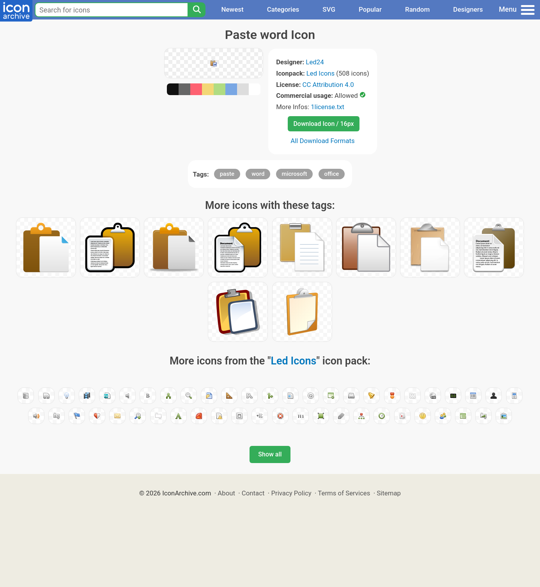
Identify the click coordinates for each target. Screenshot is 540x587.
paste (227, 173)
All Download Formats (322, 141)
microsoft (294, 173)
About (226, 493)
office (331, 173)
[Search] (196, 9)
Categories (283, 9)
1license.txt (327, 107)
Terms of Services (344, 493)
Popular (370, 9)
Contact (253, 493)
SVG (328, 9)
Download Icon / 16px (323, 123)
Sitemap (389, 493)
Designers (468, 9)
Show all (270, 454)
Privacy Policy (291, 493)
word (257, 173)
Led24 (315, 62)
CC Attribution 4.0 (328, 84)
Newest (232, 9)
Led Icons (320, 73)
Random (417, 9)
